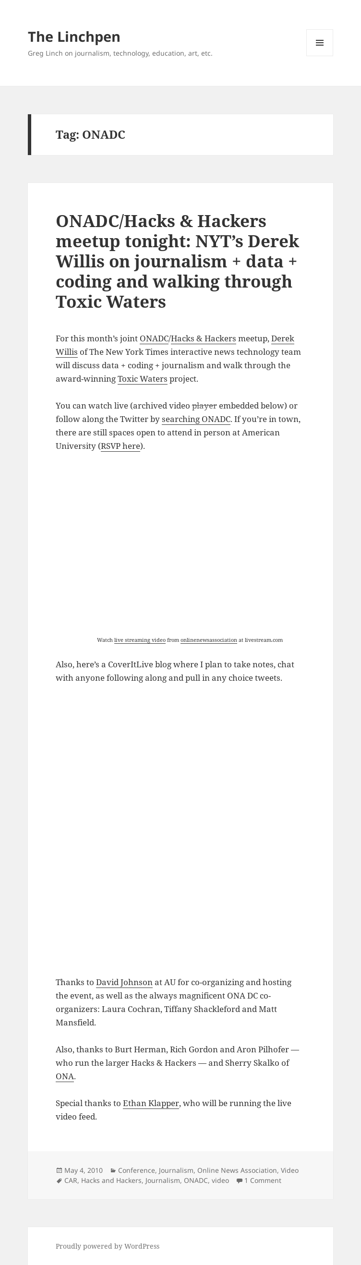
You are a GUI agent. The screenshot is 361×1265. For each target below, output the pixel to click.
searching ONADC (196, 418)
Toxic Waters (143, 378)
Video (290, 1170)
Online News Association (237, 1170)
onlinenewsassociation (208, 639)
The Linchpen (74, 36)
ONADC (154, 338)
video (220, 1180)
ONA (65, 1076)
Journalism (176, 1170)
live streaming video (140, 639)
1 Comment (262, 1180)
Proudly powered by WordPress (107, 1246)
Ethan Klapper (151, 1102)
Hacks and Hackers (111, 1180)
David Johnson (124, 982)
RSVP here (120, 445)
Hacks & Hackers (203, 338)
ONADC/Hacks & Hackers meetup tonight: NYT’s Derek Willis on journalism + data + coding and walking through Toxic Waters (177, 261)
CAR (70, 1180)
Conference (136, 1170)
